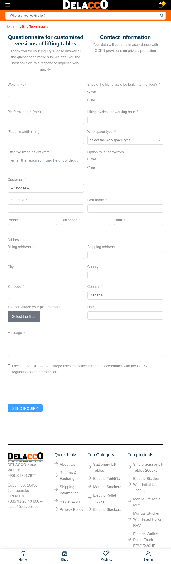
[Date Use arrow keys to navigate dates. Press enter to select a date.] (125, 315)
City (11, 267)
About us (67, 464)
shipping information (69, 490)
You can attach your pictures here (34, 307)
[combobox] (125, 140)
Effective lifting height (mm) (29, 152)
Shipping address (101, 247)
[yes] (88, 91)
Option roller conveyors (105, 152)
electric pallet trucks (104, 498)
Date (91, 307)
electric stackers (107, 509)
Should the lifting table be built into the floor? (122, 84)
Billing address (19, 247)
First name (16, 200)
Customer (15, 179)
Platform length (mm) (24, 112)
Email (118, 220)
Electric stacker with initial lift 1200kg (146, 485)
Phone (13, 220)
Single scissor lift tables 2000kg (148, 467)
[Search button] (161, 15)
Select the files (23, 317)
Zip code (14, 286)
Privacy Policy (71, 509)
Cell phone (69, 220)
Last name (95, 200)
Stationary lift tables (104, 467)
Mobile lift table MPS (147, 502)
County (93, 267)
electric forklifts (106, 479)
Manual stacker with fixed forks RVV (147, 519)
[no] (88, 100)
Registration (70, 501)
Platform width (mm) (23, 132)
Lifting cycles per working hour (111, 112)
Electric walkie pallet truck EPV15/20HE (145, 540)
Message (15, 333)
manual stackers (107, 487)
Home (10, 26)
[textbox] (115, 140)
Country (93, 286)
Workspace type (100, 132)
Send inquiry (25, 408)
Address (14, 240)
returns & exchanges (69, 476)
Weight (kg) (17, 84)
